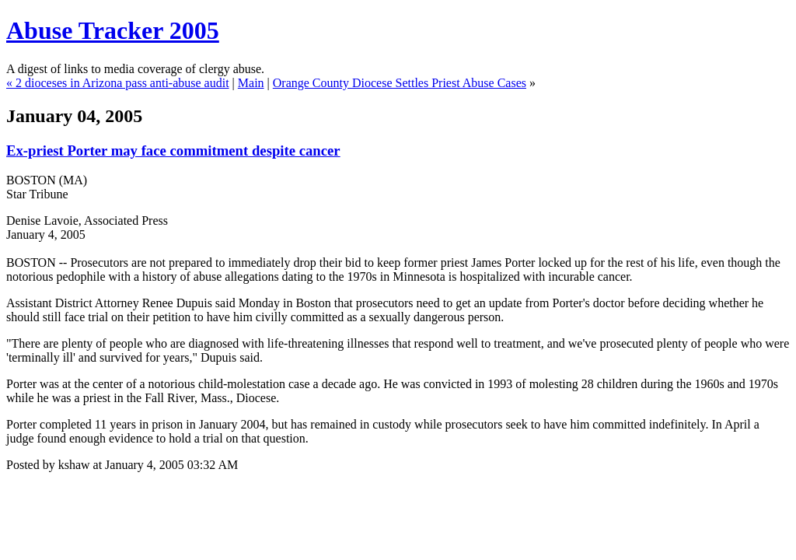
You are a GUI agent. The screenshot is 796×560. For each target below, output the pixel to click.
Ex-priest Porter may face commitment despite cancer (173, 150)
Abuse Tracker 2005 (112, 30)
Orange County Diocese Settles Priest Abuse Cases (399, 82)
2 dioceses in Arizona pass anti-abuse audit (122, 82)
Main (251, 82)
